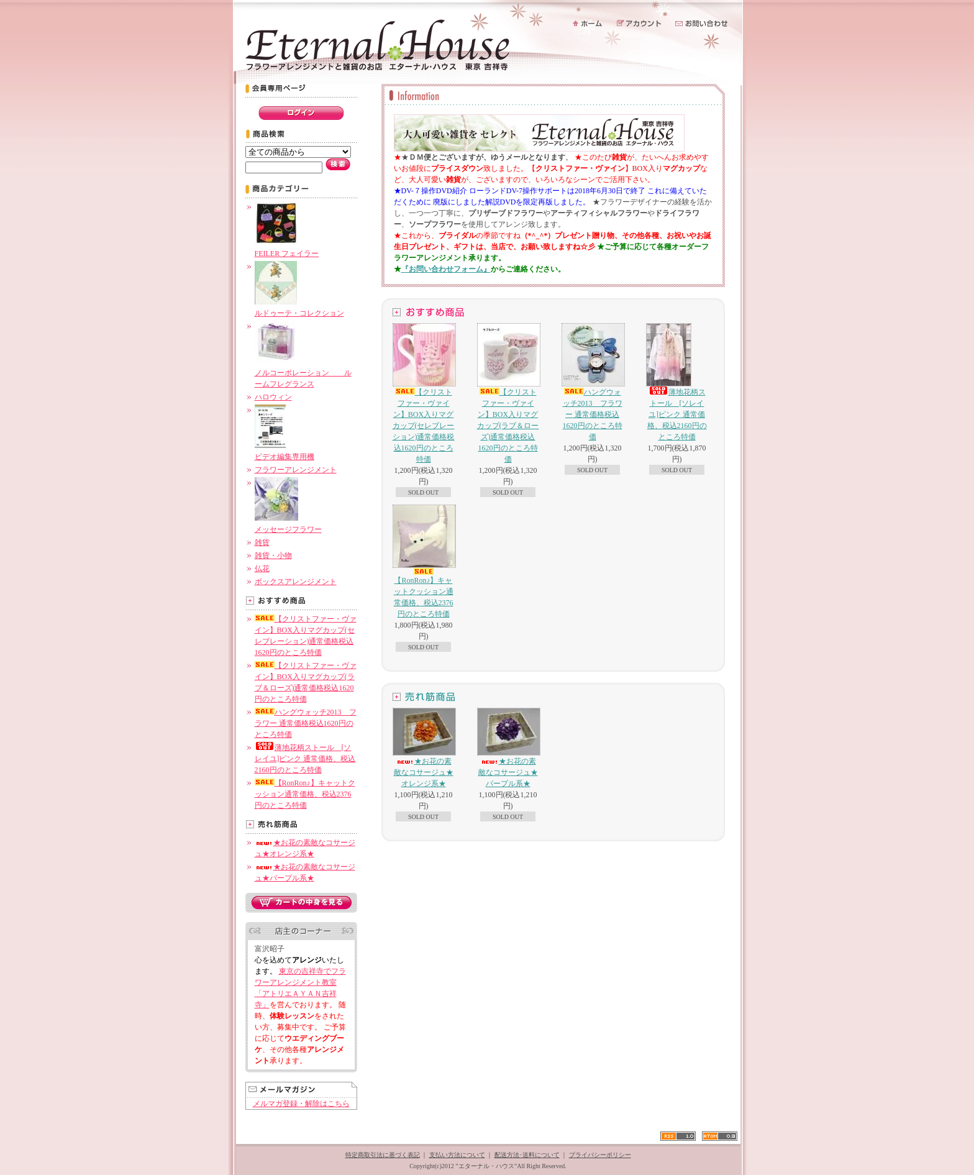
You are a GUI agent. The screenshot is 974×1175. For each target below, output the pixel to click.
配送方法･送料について (527, 1154)
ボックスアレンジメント (296, 581)
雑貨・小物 (273, 555)
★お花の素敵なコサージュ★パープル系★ (508, 748)
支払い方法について (457, 1154)
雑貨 (262, 542)
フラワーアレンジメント (296, 469)
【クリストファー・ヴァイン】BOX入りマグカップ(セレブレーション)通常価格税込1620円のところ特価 (424, 393)
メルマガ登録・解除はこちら (301, 1103)
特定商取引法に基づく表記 (382, 1154)
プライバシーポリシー (600, 1154)
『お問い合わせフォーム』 (446, 269)
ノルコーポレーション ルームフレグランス (303, 372)
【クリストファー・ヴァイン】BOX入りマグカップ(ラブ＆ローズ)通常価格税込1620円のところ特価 (508, 393)
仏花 (262, 568)
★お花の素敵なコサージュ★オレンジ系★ (424, 748)
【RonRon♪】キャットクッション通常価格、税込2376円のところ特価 (305, 794)
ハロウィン (273, 397)
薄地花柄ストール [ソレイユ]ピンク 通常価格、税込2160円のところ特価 (305, 758)
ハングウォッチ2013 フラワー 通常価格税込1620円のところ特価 (306, 723)
